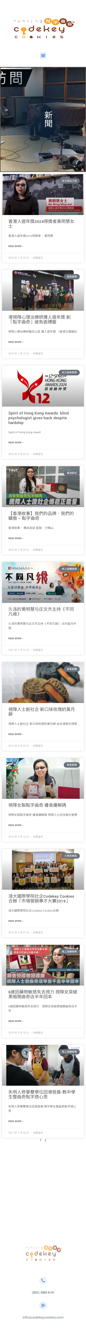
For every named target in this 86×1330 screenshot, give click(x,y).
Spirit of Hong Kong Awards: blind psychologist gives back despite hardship (38, 418)
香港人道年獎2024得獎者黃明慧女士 (41, 224)
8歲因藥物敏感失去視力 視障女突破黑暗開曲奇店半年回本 (42, 994)
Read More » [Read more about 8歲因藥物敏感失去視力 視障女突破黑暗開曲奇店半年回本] (15, 1021)
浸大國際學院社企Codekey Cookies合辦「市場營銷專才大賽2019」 (41, 899)
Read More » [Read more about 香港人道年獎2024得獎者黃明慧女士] (15, 246)
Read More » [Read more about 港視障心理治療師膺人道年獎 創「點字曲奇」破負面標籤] (15, 342)
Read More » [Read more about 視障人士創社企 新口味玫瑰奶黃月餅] (15, 734)
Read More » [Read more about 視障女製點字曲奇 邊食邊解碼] (15, 825)
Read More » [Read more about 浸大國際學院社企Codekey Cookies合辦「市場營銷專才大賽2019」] (15, 921)
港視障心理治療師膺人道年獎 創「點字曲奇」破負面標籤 (39, 320)
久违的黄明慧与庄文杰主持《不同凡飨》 (41, 612)
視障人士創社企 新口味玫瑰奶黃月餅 (41, 712)
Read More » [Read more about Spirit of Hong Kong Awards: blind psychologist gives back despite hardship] (15, 442)
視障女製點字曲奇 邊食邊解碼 (37, 805)
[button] (43, 55)
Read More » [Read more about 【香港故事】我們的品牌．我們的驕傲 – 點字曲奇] (15, 538)
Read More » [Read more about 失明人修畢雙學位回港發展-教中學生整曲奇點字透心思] (15, 1121)
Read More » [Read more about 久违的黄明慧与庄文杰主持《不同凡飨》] (15, 638)
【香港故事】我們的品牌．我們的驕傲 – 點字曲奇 (41, 516)
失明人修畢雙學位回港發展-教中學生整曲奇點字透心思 (41, 1094)
